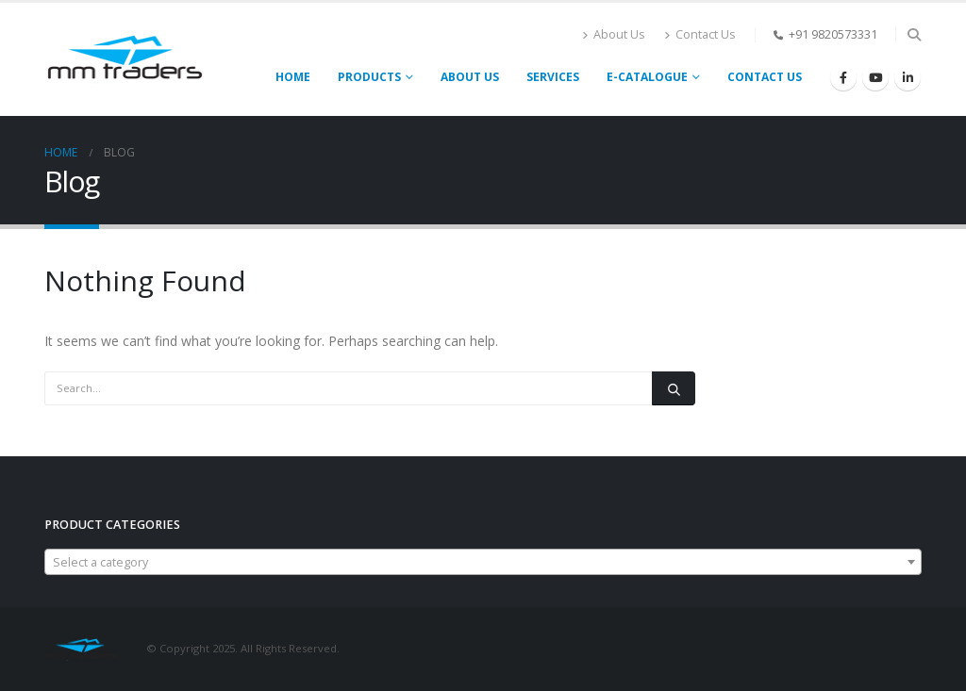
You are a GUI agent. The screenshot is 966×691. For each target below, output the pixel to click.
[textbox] (483, 563)
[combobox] (483, 562)
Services (552, 77)
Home (292, 77)
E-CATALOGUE (647, 77)
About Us (613, 34)
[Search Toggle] (914, 35)
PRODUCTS (369, 77)
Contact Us (700, 34)
